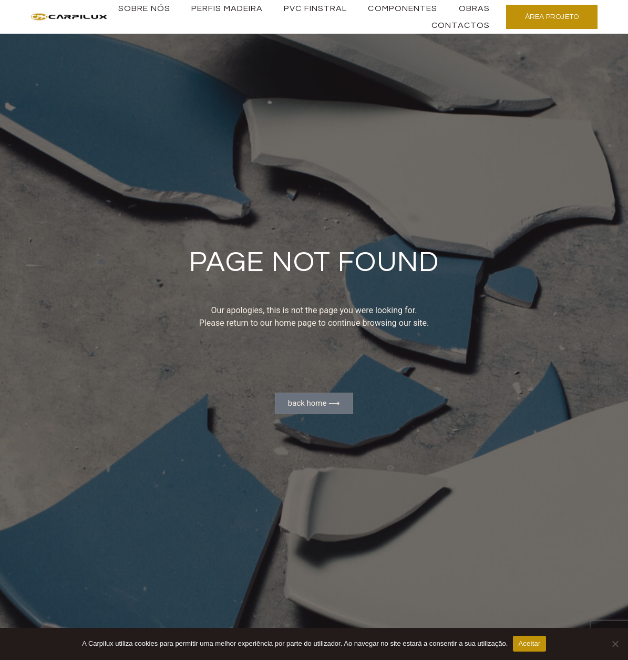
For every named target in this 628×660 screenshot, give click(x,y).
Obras (474, 8)
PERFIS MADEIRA (227, 8)
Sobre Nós (144, 8)
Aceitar (529, 643)
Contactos (460, 25)
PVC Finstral (315, 8)
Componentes (402, 8)
